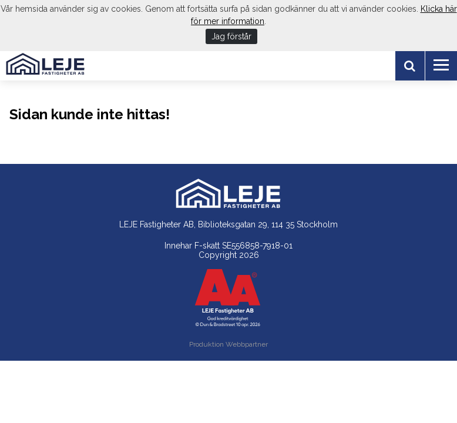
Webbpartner (247, 344)
